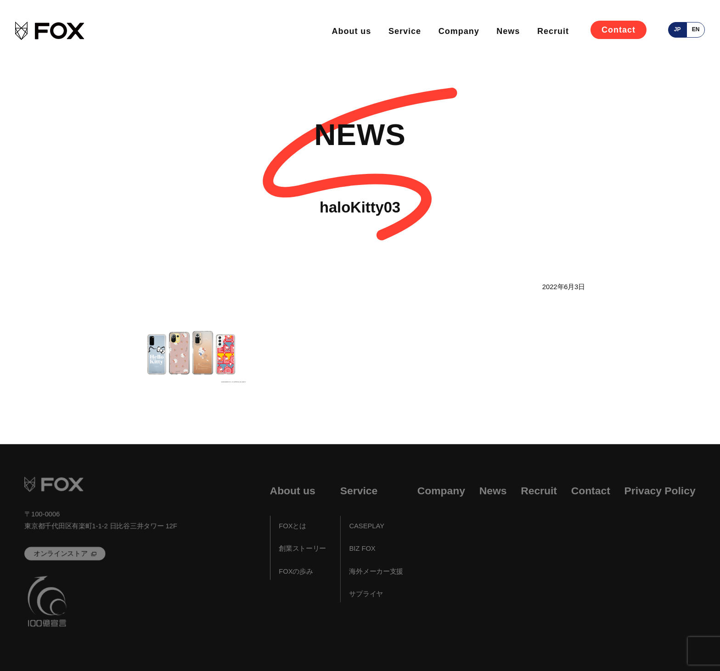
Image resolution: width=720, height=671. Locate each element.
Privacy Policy (660, 491)
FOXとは (292, 526)
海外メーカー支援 (376, 571)
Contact (619, 29)
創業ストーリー (302, 549)
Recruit (553, 31)
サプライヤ (366, 594)
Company (459, 31)
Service (404, 31)
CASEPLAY (366, 526)
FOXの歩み (296, 571)
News (508, 31)
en (696, 29)
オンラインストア (61, 553)
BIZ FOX (362, 549)
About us (351, 31)
